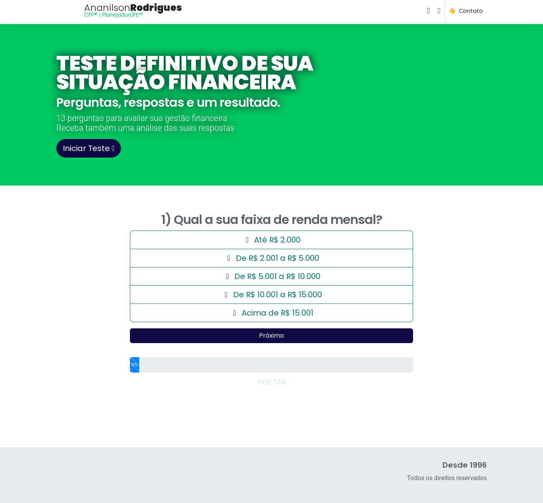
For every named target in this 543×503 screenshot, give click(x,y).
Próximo (271, 335)
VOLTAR (271, 381)
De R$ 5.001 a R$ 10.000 (271, 276)
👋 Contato (466, 11)
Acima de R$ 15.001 (271, 312)
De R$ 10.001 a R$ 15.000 (271, 294)
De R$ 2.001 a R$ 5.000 (271, 258)
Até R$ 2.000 (327, 238)
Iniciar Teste (88, 148)
